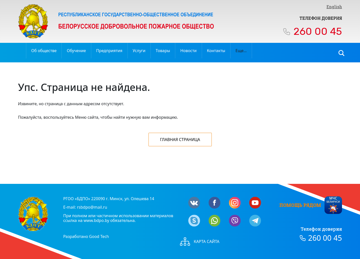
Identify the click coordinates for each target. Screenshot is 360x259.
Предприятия (109, 50)
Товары (163, 50)
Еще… (241, 50)
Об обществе (43, 50)
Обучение (76, 50)
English (334, 6)
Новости (188, 50)
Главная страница (180, 139)
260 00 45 (318, 31)
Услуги (139, 50)
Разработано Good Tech (86, 236)
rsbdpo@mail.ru (92, 207)
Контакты (216, 50)
